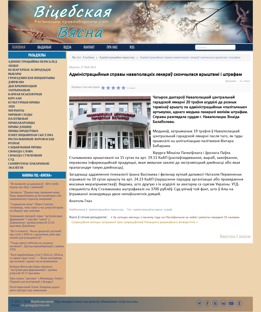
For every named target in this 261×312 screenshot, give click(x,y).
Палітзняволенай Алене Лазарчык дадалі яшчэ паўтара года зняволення (34, 288)
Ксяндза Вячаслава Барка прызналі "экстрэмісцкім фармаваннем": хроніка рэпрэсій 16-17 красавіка (33, 270)
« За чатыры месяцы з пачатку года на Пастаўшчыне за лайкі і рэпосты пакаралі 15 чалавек (175, 217)
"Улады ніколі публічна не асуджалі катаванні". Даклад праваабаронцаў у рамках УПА (37, 246)
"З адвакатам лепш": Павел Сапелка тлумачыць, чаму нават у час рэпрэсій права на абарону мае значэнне (36, 207)
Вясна (79, 31)
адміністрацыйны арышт (148, 209)
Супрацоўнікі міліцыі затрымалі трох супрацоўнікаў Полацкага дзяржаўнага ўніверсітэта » (135, 222)
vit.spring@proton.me (35, 305)
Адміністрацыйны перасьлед (106, 209)
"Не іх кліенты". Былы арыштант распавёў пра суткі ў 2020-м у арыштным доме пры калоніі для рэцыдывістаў (35, 234)
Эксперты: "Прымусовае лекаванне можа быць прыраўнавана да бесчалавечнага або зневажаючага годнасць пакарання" (35, 195)
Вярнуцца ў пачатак (235, 236)
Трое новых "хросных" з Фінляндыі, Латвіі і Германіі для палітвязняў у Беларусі (36, 280)
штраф (168, 209)
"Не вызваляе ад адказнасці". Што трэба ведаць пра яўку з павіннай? (34, 185)
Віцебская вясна (42, 301)
